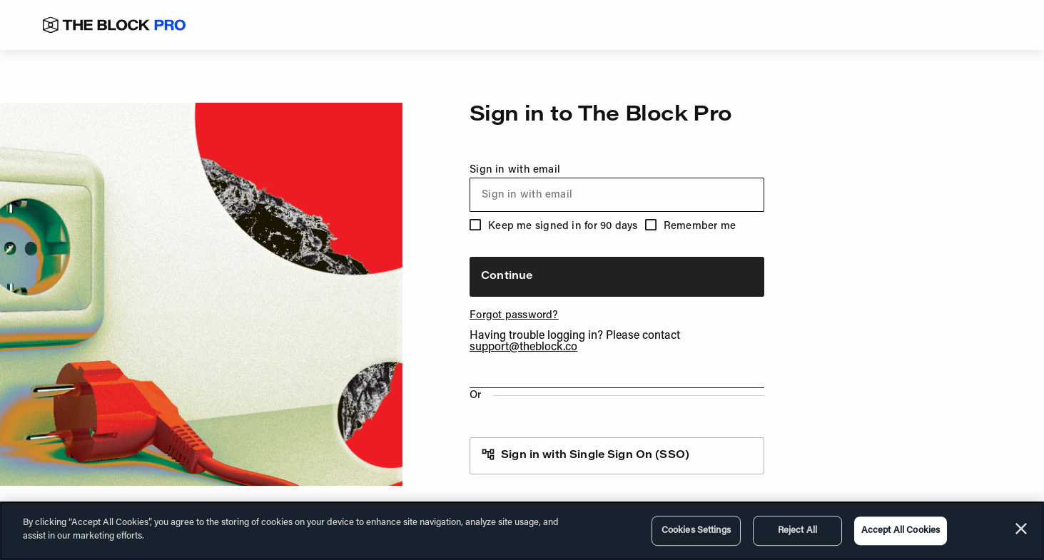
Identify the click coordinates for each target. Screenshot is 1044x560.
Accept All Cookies (900, 530)
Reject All (797, 530)
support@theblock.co (523, 347)
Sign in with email (617, 188)
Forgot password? (514, 315)
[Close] (1021, 528)
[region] (522, 531)
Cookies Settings (696, 530)
